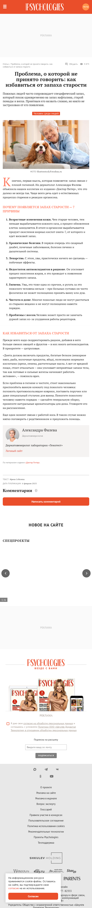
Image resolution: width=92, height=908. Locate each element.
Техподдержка (46, 842)
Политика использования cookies (46, 826)
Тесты (86, 7)
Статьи (6, 64)
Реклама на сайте (46, 792)
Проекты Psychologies (46, 837)
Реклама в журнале (46, 798)
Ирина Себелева (17, 479)
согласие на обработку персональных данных (48, 723)
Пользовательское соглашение (46, 820)
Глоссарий (46, 809)
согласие (13, 888)
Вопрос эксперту (46, 804)
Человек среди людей (46, 113)
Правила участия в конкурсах (46, 815)
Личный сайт (14, 451)
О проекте (46, 787)
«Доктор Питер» (32, 462)
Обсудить (71, 64)
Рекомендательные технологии (46, 831)
